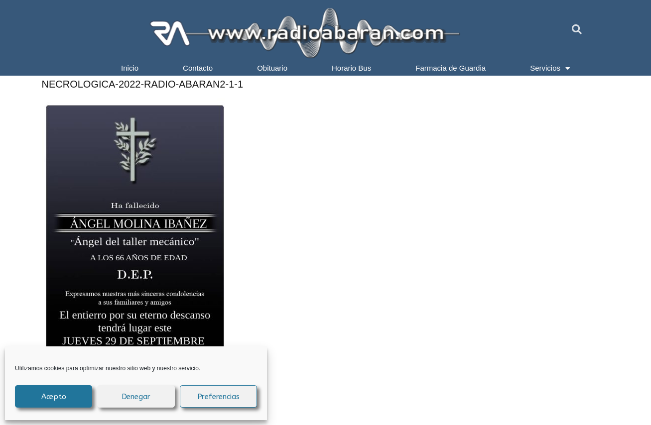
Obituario (272, 68)
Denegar (136, 396)
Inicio (129, 68)
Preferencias (218, 396)
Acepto (53, 396)
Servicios (550, 68)
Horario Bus (351, 68)
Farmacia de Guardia (450, 68)
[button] (577, 29)
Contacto (198, 68)
